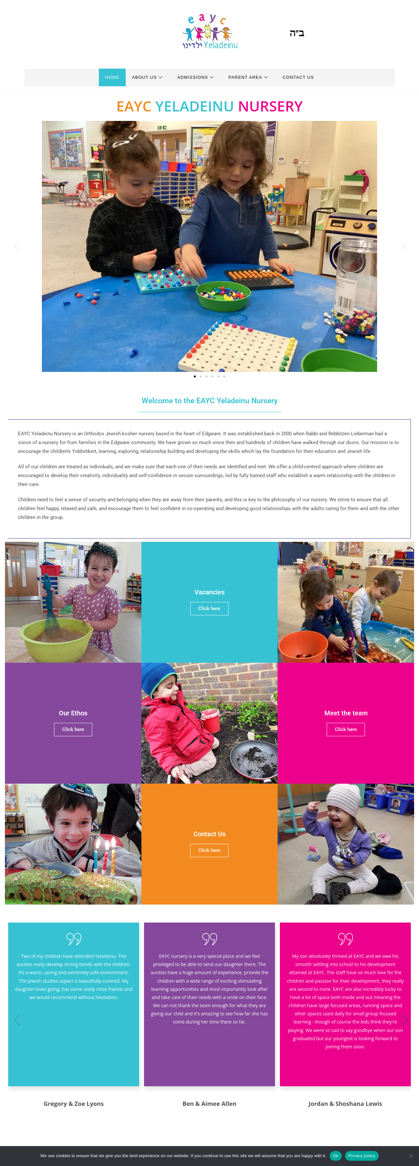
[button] (15, 246)
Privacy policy (361, 1155)
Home (105, 77)
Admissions (195, 77)
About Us (143, 77)
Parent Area (252, 77)
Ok (335, 1155)
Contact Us (305, 77)
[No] (411, 1156)
